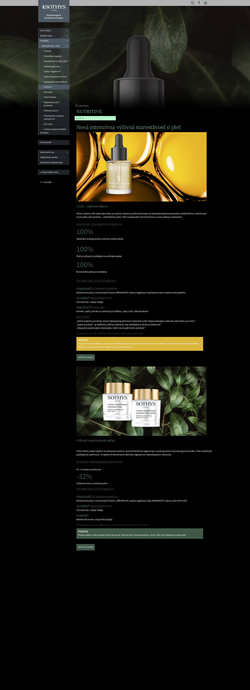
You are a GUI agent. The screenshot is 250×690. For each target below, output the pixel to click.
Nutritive (84, 105)
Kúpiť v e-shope (85, 357)
